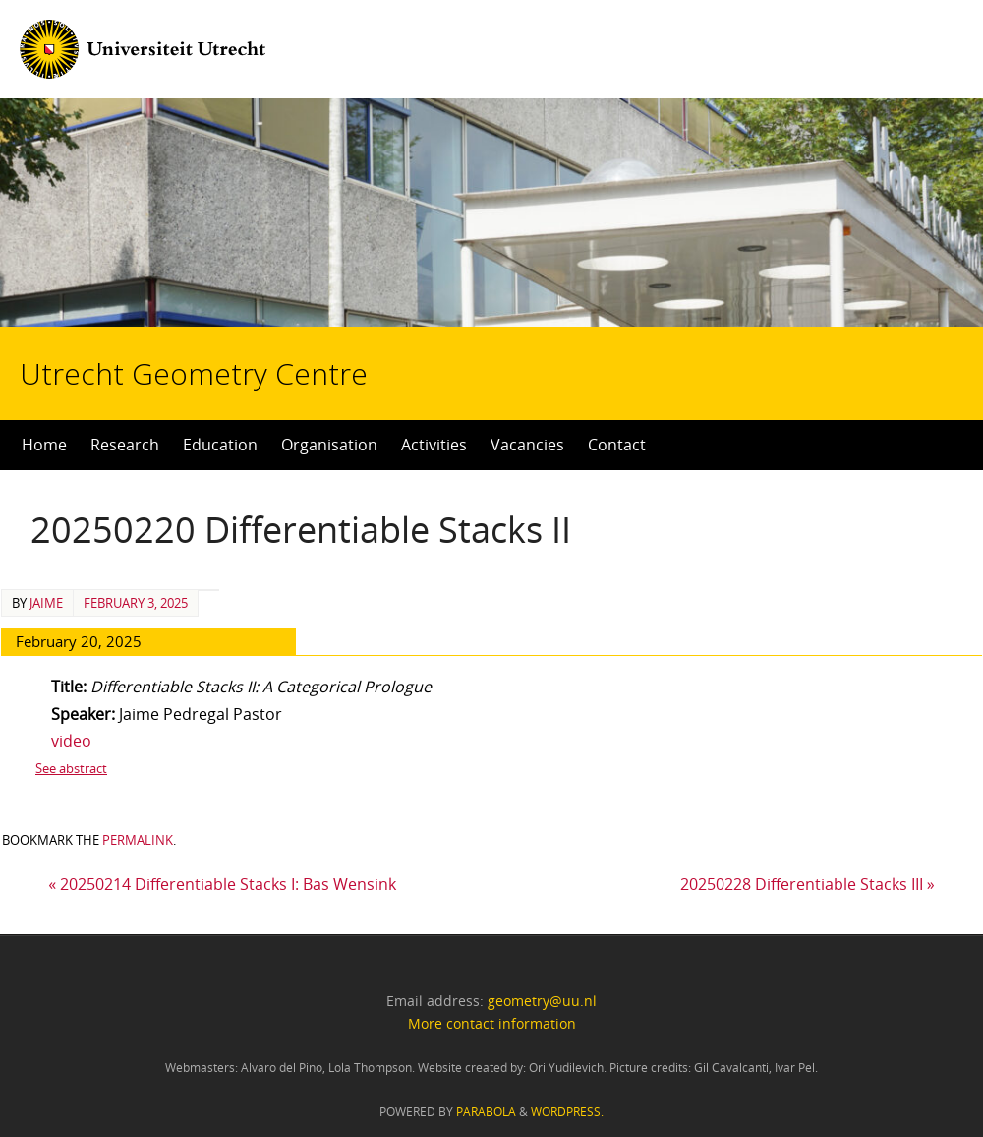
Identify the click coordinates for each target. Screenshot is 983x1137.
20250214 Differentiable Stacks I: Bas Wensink (222, 884)
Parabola (486, 1112)
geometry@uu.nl (542, 1000)
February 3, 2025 (136, 603)
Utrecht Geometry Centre (246, 311)
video (71, 740)
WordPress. (567, 1112)
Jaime (46, 603)
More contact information (492, 1023)
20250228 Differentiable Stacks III (807, 884)
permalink (137, 840)
